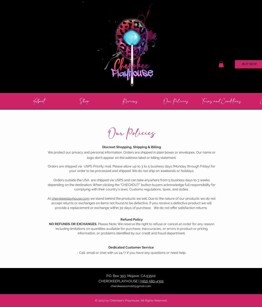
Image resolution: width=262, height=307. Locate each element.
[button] (221, 64)
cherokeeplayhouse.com (70, 198)
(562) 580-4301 (151, 281)
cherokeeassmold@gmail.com (131, 286)
